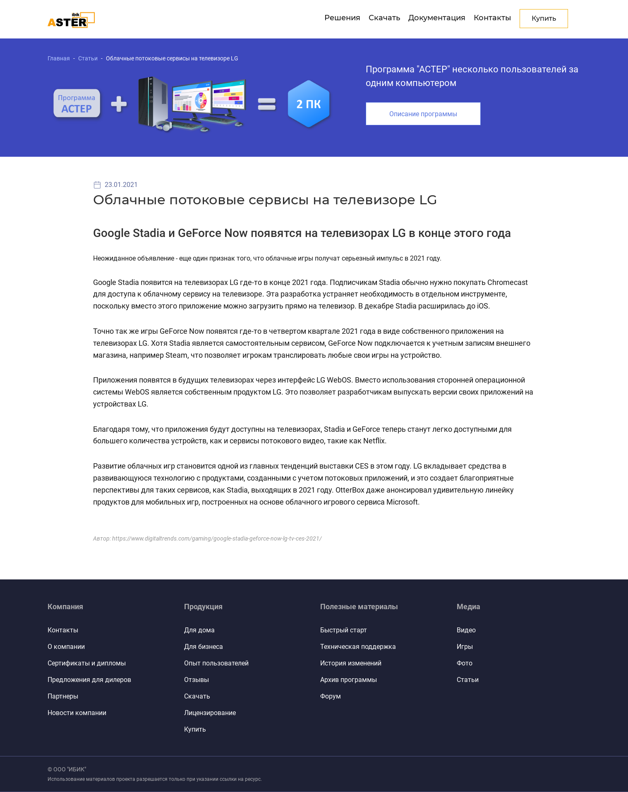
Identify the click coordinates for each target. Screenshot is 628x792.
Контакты (492, 17)
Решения (342, 17)
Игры (465, 647)
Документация (436, 17)
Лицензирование (210, 713)
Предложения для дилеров (89, 680)
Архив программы (348, 680)
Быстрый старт (343, 630)
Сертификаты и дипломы (87, 663)
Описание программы (423, 114)
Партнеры (63, 696)
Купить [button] (544, 18)
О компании (66, 647)
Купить (195, 729)
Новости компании (77, 713)
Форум (330, 696)
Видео (466, 630)
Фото (464, 663)
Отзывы (196, 680)
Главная (59, 58)
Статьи (88, 58)
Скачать (384, 17)
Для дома (199, 630)
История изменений (350, 663)
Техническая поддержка (358, 647)
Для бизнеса (203, 647)
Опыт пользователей (216, 663)
